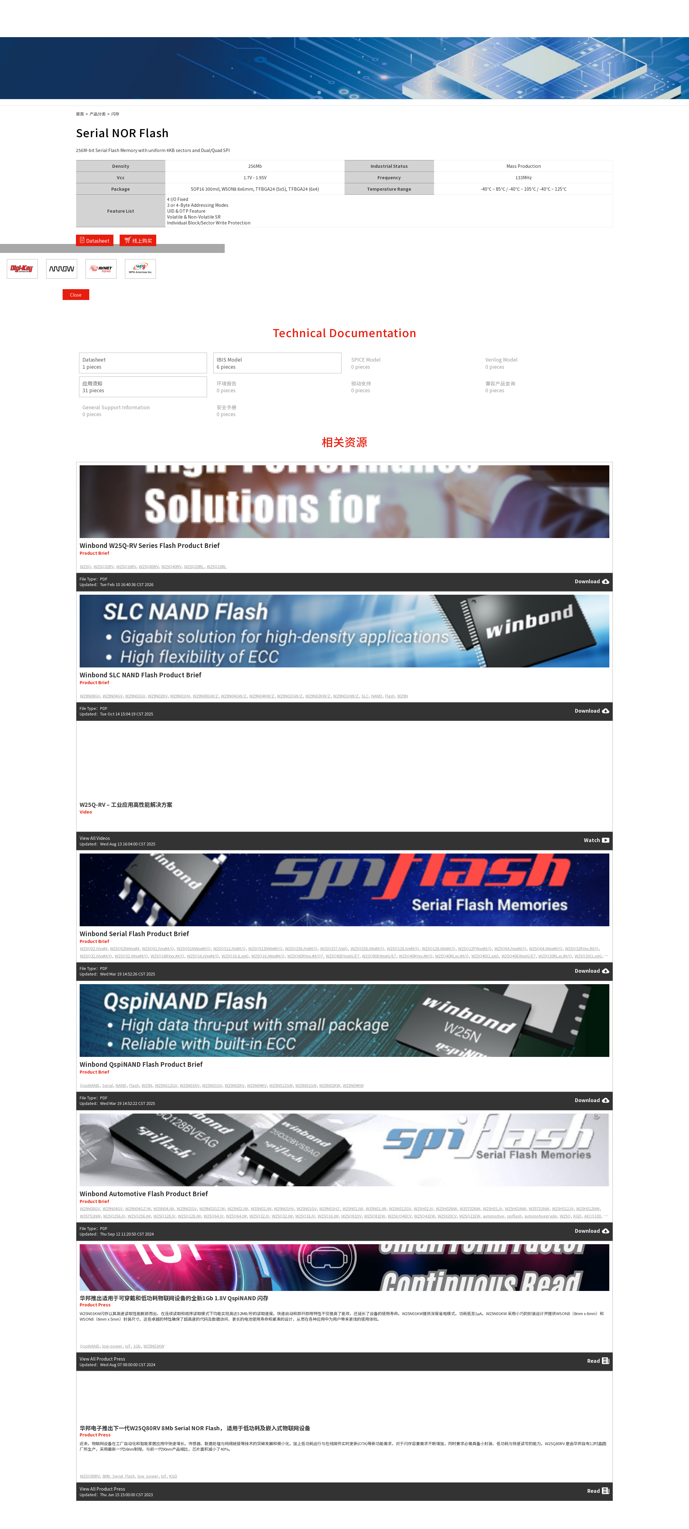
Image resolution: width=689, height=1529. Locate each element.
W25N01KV (189, 1085)
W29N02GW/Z (290, 696)
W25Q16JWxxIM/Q (268, 956)
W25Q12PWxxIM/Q (475, 948)
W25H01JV (492, 1208)
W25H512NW (587, 1208)
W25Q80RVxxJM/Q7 (305, 956)
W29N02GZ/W (212, 1208)
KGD (577, 1216)
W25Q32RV (103, 566)
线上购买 (142, 240)
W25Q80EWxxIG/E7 (379, 956)
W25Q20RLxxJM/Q (555, 956)
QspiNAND (89, 1085)
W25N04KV (257, 1085)
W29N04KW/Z (261, 696)
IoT (127, 1346)
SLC (365, 696)
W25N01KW (154, 1346)
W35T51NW (90, 1216)
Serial (107, 1085)
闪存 (115, 114)
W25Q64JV (213, 1216)
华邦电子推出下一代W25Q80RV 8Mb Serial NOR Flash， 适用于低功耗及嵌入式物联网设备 (195, 1427)
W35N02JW (261, 1208)
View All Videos (95, 838)
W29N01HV (180, 696)
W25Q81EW (374, 1216)
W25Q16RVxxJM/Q (167, 956)
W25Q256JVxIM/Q (301, 948)
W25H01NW (515, 1208)
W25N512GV (166, 1085)
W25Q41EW (424, 1216)
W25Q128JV (164, 1216)
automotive (493, 1216)
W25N (147, 1085)
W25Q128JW (189, 1216)
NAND (376, 696)
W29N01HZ (329, 1208)
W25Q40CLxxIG (485, 956)
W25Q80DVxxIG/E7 (342, 956)
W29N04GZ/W (138, 1208)
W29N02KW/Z (317, 696)
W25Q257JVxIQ (334, 948)
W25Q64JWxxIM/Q (545, 948)
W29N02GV (135, 696)
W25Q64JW (236, 1216)
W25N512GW (281, 1085)
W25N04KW (353, 1085)
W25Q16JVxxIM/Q (203, 956)
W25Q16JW (328, 1216)
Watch (596, 840)
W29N (402, 696)
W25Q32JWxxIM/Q (131, 956)
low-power (112, 1346)
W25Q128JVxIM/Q (403, 948)
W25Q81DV (351, 1216)
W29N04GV (112, 696)
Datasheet (97, 240)
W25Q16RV (126, 566)
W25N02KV (234, 1085)
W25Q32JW (282, 1216)
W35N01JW (376, 1208)
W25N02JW (237, 1208)
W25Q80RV (149, 566)
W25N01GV (212, 1085)
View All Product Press (102, 1358)
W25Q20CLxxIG (588, 956)
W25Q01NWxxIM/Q (193, 948)
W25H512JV (562, 1208)
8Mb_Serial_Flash (119, 1476)
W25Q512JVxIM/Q (229, 948)
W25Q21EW (469, 1216)
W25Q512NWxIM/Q (265, 948)
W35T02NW (470, 1208)
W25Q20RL (194, 566)
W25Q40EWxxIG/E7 (518, 956)
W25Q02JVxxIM (93, 948)
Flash (390, 696)
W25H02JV (423, 1208)
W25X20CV (447, 1216)
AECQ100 (592, 1216)
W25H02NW (446, 1208)
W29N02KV (157, 696)
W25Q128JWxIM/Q (438, 948)
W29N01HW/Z (346, 696)
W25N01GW (305, 1085)
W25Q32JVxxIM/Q (96, 956)
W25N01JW (352, 1208)
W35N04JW (163, 1208)
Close (604, 152)
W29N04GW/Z (233, 696)
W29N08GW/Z (205, 696)
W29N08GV (90, 696)
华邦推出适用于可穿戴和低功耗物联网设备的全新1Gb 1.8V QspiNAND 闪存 (174, 1297)
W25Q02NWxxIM (124, 948)
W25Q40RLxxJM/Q (452, 956)
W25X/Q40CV (399, 1216)
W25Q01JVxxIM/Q (158, 948)
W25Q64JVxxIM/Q (510, 948)
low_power (148, 1476)
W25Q (85, 566)
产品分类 (98, 114)
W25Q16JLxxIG (235, 956)
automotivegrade (540, 1216)
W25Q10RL (217, 566)
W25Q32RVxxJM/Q (581, 948)
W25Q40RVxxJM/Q (415, 956)
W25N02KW (329, 1085)
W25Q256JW (139, 1216)
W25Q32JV (259, 1216)
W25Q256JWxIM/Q (367, 948)
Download (592, 581)
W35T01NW (539, 1208)
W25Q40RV (171, 566)
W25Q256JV (114, 1216)
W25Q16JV (305, 1216)
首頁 (80, 114)
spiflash (514, 1216)
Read (598, 1360)
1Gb (137, 1346)
